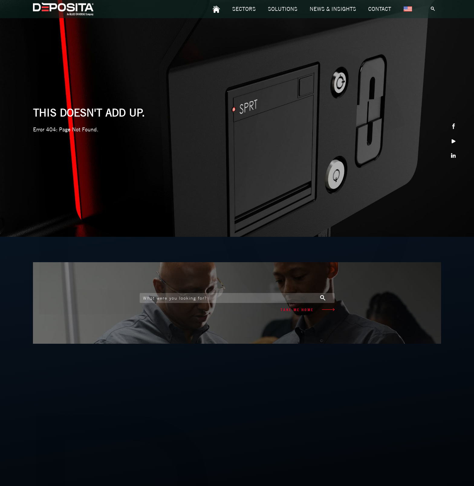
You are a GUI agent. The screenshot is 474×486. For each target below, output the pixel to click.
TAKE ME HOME (307, 309)
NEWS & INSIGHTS (333, 8)
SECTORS (244, 8)
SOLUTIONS (282, 8)
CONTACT (379, 8)
